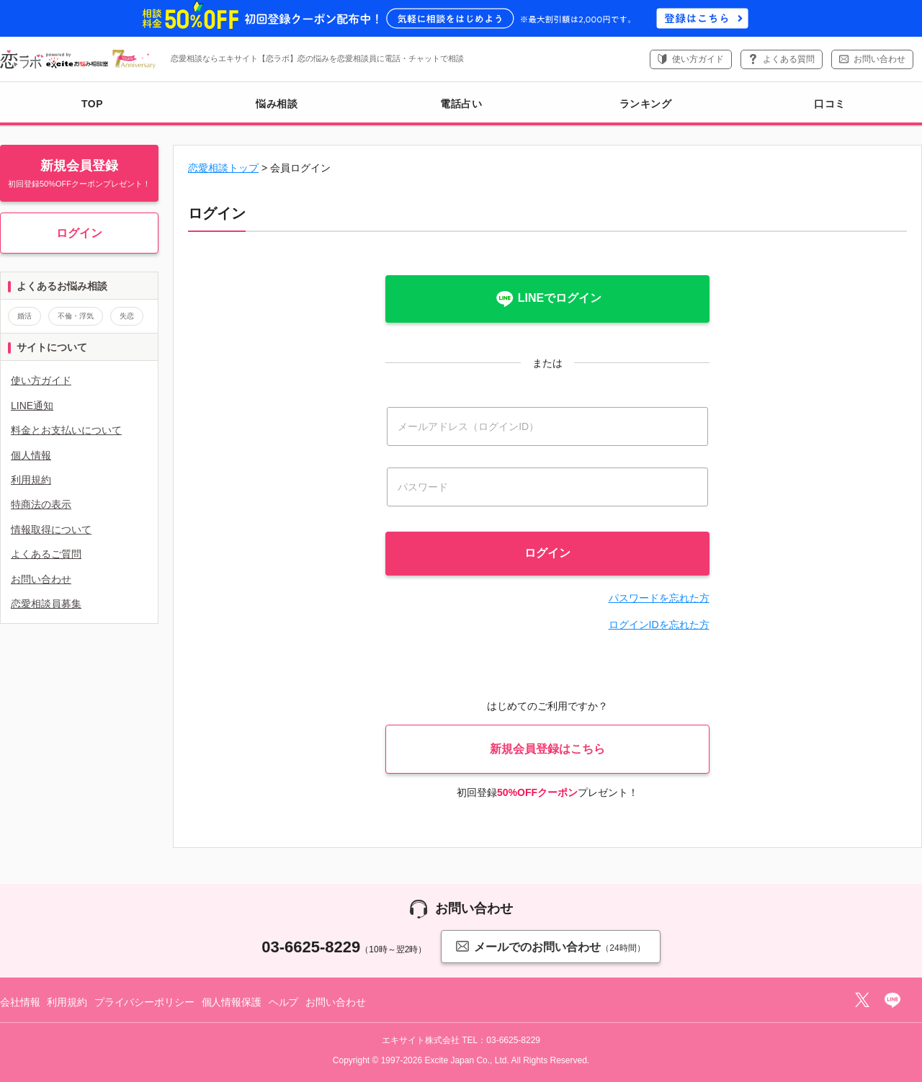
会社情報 (20, 1002)
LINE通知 (32, 405)
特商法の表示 (41, 504)
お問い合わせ (879, 59)
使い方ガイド (698, 59)
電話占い (461, 103)
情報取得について (51, 529)
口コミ (830, 103)
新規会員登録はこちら (547, 749)
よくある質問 (789, 59)
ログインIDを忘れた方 (659, 624)
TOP (92, 103)
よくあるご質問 (46, 554)
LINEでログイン (547, 298)
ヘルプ (284, 1002)
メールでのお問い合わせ (550, 946)
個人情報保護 (231, 1002)
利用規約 (31, 480)
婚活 (24, 316)
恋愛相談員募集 (46, 603)
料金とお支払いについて (66, 430)
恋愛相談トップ (223, 168)
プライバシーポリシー (144, 1002)
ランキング (645, 103)
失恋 (127, 316)
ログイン (79, 233)
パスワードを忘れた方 (659, 598)
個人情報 (31, 455)
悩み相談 (276, 103)
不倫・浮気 (76, 316)
